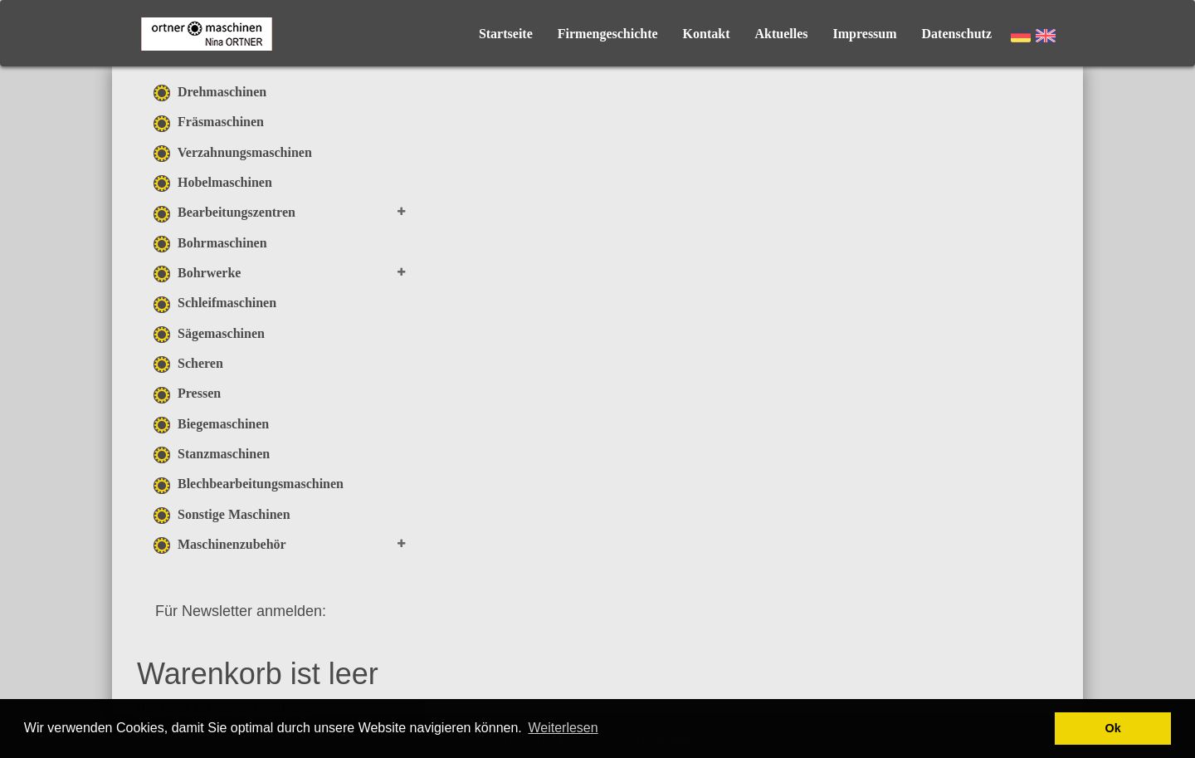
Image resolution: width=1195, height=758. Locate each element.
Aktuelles (781, 34)
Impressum (865, 34)
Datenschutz (957, 34)
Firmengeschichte (608, 34)
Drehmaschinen (210, 92)
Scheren (188, 363)
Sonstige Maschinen (222, 514)
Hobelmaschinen (213, 182)
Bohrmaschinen (210, 243)
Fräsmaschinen (209, 122)
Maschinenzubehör (220, 544)
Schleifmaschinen (215, 303)
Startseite (506, 34)
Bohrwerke (197, 273)
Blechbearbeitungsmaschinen (249, 484)
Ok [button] (1113, 728)
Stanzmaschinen (212, 454)
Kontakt (706, 34)
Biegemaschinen (211, 424)
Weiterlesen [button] (563, 728)
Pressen (187, 393)
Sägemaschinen (209, 333)
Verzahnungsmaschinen (233, 152)
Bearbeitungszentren (224, 212)
